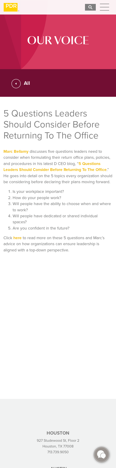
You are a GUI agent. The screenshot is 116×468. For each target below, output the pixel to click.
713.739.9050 (58, 452)
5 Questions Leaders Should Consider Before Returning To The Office (55, 166)
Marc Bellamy (15, 151)
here (17, 238)
